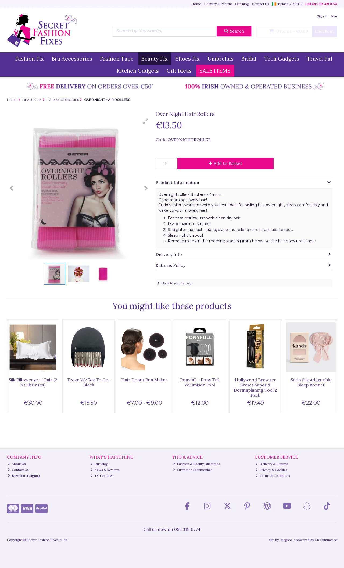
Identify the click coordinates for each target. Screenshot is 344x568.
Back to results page (177, 283)
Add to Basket (225, 163)
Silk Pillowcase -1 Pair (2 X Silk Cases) (33, 382)
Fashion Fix (29, 58)
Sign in (322, 16)
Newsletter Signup (24, 476)
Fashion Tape (117, 58)
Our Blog (242, 4)
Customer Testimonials (193, 470)
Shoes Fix (187, 58)
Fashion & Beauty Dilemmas (196, 464)
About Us (17, 464)
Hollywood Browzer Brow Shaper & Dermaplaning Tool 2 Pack (255, 387)
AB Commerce (326, 540)
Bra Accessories (72, 58)
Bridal (248, 58)
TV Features (102, 476)
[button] (145, 121)
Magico (286, 540)
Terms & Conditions (273, 476)
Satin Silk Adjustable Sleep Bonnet (311, 382)
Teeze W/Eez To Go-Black (88, 382)
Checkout (324, 31)
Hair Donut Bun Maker (144, 379)
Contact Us (260, 4)
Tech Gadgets (281, 58)
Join (334, 16)
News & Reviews (105, 470)
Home (196, 4)
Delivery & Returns (218, 4)
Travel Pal (319, 58)
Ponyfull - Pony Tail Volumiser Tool (200, 382)
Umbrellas (220, 58)
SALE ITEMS (215, 70)
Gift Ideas (179, 70)
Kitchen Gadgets (138, 70)
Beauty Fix (154, 58)
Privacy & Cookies (271, 470)
